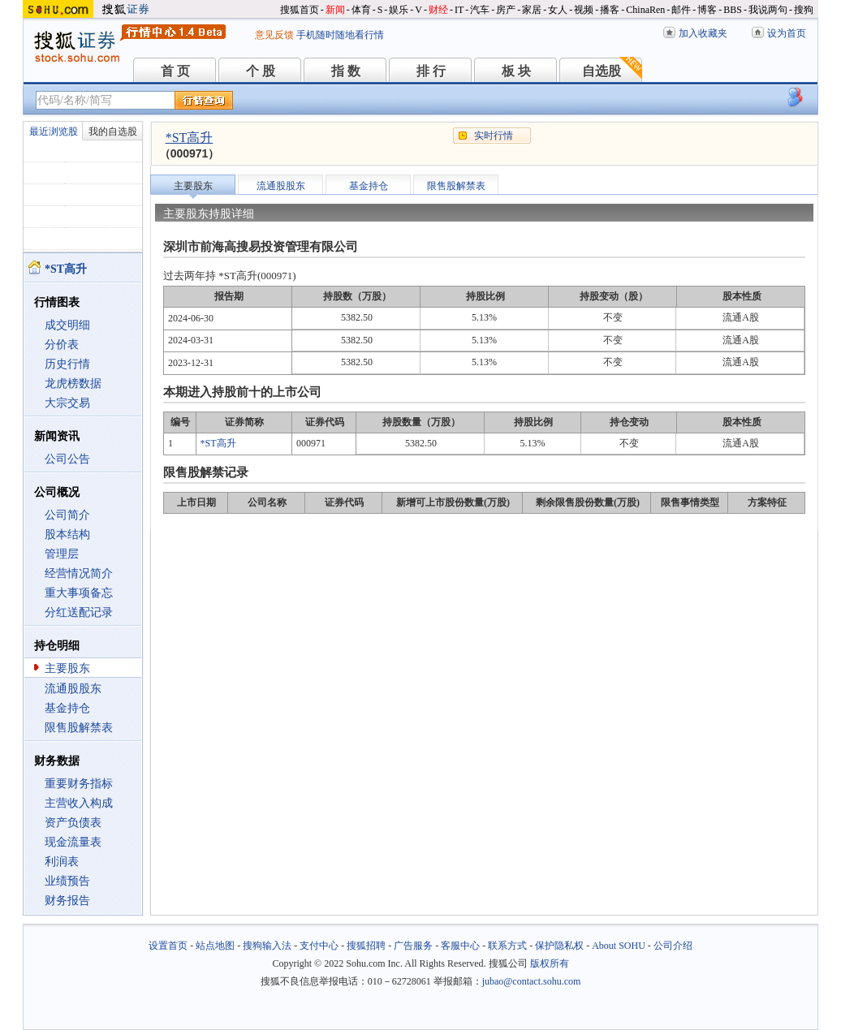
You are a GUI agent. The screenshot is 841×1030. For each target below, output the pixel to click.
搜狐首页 (299, 9)
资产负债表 (73, 823)
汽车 (480, 9)
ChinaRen (645, 9)
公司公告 (67, 459)
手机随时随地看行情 (340, 35)
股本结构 (67, 534)
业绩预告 (67, 881)
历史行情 (67, 364)
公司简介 (67, 515)
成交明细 (67, 325)
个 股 (260, 71)
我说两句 (767, 9)
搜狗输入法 (267, 945)
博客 (707, 9)
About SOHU (618, 945)
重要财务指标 (79, 784)
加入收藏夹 (703, 33)
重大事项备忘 (79, 593)
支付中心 (319, 945)
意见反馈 (274, 35)
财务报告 (67, 900)
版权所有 (549, 963)
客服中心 (460, 945)
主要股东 (67, 668)
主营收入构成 (79, 803)
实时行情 (493, 135)
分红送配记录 (79, 612)
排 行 (431, 71)
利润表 (62, 861)
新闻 (335, 9)
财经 (438, 9)
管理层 (62, 554)
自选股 (601, 71)
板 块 (516, 71)
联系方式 (507, 945)
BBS (732, 9)
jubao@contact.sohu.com (531, 981)
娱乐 (398, 9)
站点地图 (215, 945)
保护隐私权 (559, 945)
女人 (557, 9)
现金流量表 (73, 842)
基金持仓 (67, 708)
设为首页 (786, 33)
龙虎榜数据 (73, 383)
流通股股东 (73, 689)
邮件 (681, 9)
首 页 (175, 71)
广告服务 (413, 945)
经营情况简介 (79, 573)
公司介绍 (672, 945)
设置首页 (168, 945)
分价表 (62, 344)
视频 (583, 9)
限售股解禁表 (79, 728)
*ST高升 (189, 137)
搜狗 (803, 9)
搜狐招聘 (366, 945)
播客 (609, 9)
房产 (505, 9)
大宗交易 (67, 403)
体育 (361, 9)
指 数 (345, 71)
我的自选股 (112, 131)
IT (459, 9)
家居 (531, 9)
